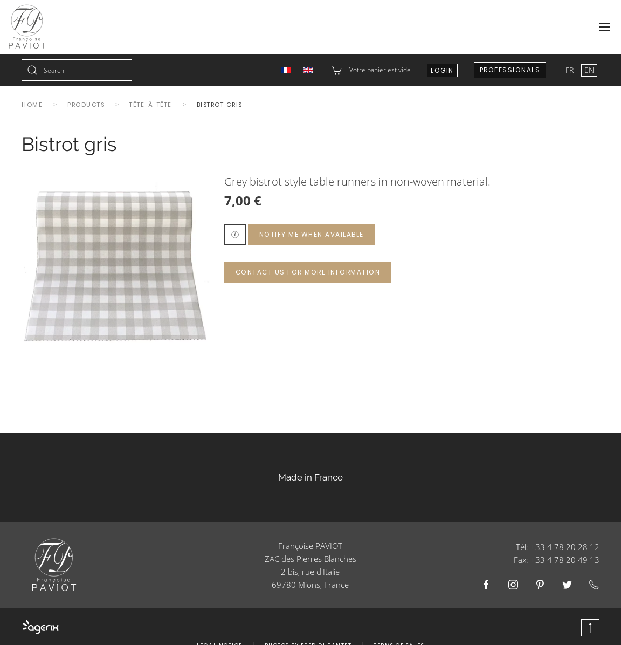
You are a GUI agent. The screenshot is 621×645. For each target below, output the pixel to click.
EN (589, 70)
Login (442, 70)
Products (86, 104)
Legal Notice (220, 630)
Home (32, 104)
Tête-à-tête (150, 104)
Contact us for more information (308, 272)
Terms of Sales (399, 630)
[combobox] (77, 70)
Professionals (510, 69)
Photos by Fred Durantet (308, 630)
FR (570, 70)
